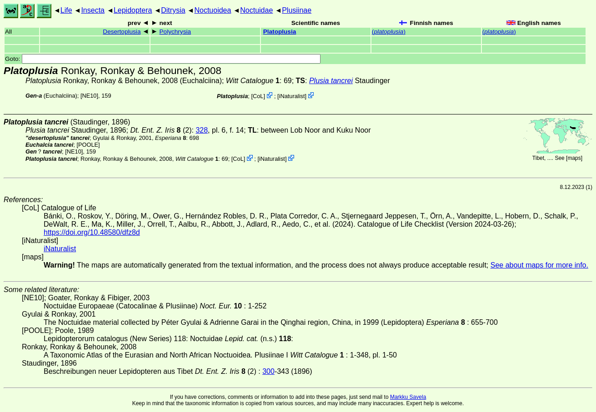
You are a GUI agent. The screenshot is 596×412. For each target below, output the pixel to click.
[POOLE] (88, 144)
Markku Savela (408, 397)
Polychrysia (175, 31)
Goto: (163, 58)
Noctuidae (256, 10)
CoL (258, 96)
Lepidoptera (133, 10)
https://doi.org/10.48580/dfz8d (92, 232)
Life (66, 10)
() (389, 31)
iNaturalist (292, 96)
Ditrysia (173, 10)
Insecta (93, 10)
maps (574, 158)
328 (201, 130)
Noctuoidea (212, 10)
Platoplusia (279, 31)
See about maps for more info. (539, 265)
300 (268, 371)
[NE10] (89, 95)
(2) (160, 130)
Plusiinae (296, 10)
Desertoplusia (121, 31)
